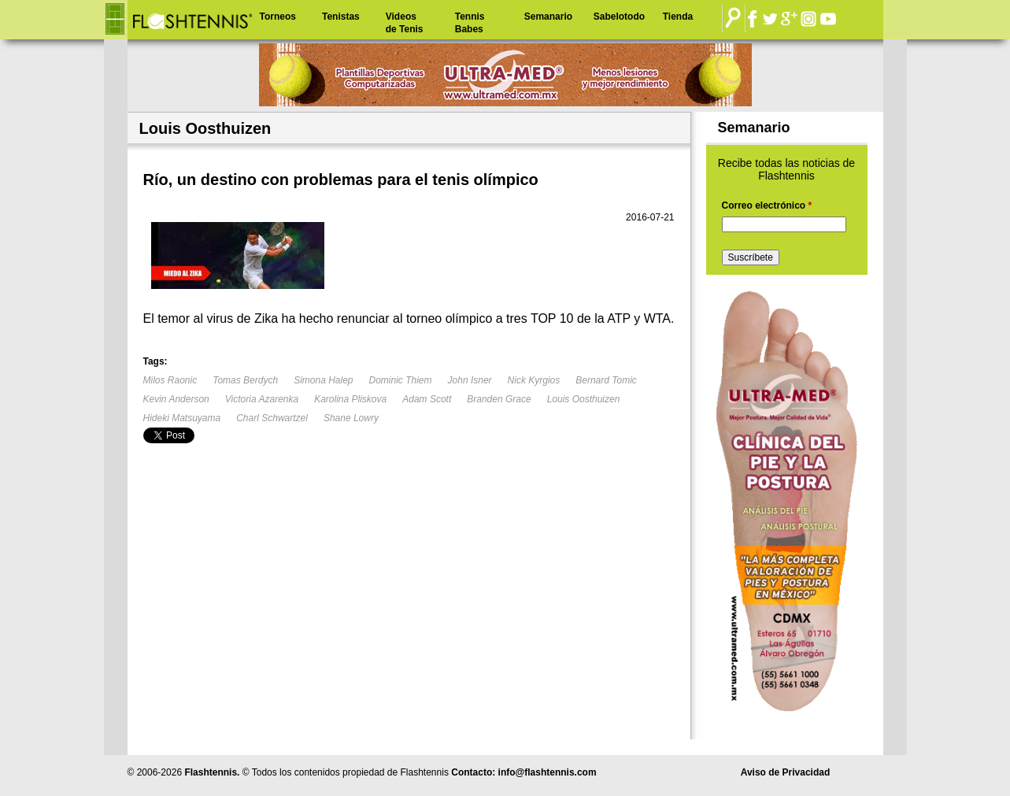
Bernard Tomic (606, 380)
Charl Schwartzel (272, 418)
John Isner (470, 380)
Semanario (548, 16)
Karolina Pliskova (350, 399)
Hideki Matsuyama (182, 418)
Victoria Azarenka (261, 399)
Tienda (678, 16)
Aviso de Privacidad (786, 772)
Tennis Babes (470, 23)
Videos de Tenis (405, 23)
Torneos (278, 16)
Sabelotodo (619, 16)
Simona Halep (323, 380)
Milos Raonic (170, 380)
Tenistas (341, 16)
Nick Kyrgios (534, 380)
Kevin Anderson (176, 399)
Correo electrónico (767, 205)
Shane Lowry (351, 418)
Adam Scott (426, 399)
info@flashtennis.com (547, 772)
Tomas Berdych (245, 380)
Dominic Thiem (400, 380)
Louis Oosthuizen (583, 399)
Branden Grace (499, 399)
